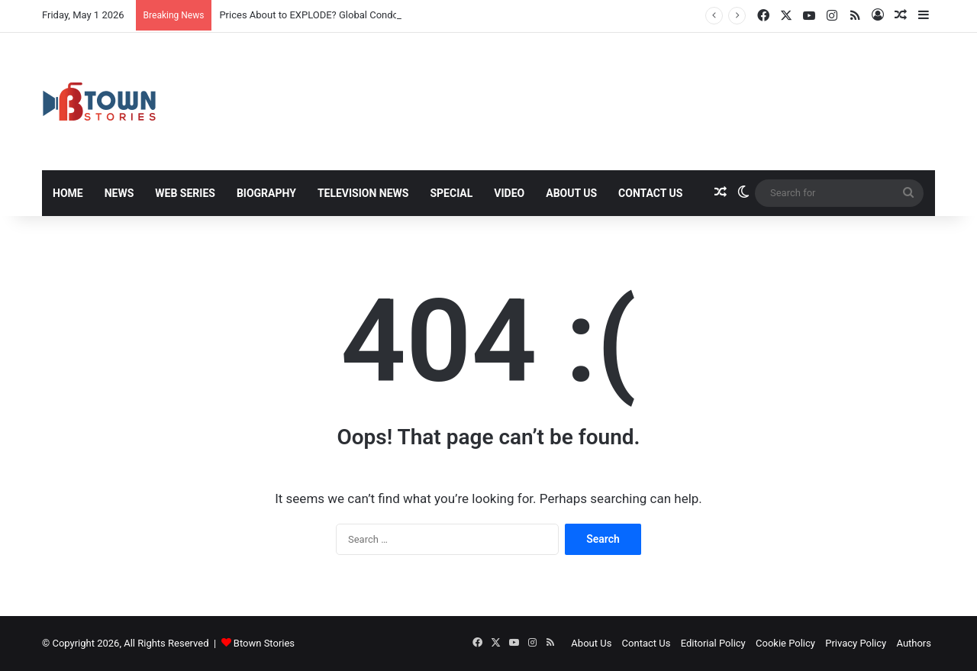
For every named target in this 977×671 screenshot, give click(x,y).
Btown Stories (264, 643)
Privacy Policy (855, 643)
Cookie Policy (785, 643)
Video (509, 193)
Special (451, 193)
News (119, 193)
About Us (571, 193)
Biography (266, 193)
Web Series (185, 193)
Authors (913, 643)
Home (68, 193)
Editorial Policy (713, 643)
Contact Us (650, 193)
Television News (363, 193)
